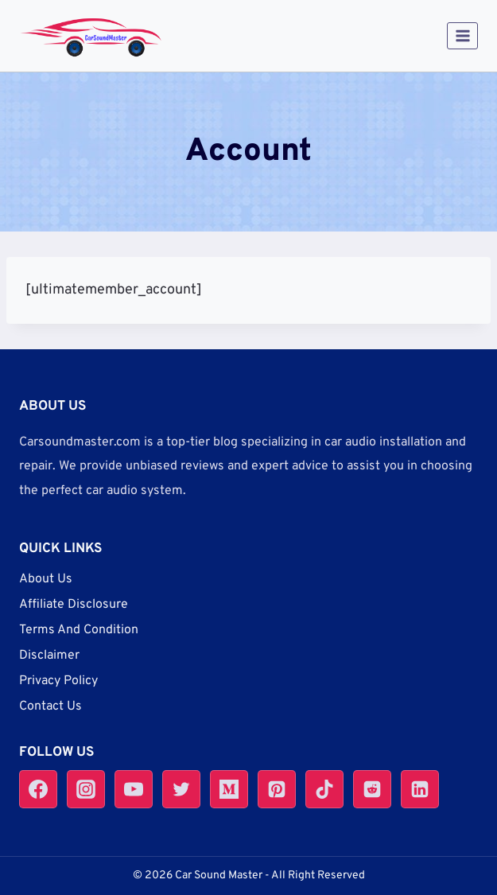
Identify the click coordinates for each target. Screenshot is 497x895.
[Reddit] (372, 789)
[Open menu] (462, 35)
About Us (45, 579)
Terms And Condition (78, 630)
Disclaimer (49, 655)
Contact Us (50, 706)
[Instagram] (86, 789)
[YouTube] (134, 789)
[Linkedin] (420, 789)
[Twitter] (181, 789)
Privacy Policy (58, 681)
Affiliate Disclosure (73, 605)
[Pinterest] (277, 789)
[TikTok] (324, 789)
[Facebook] (38, 789)
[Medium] (229, 789)
